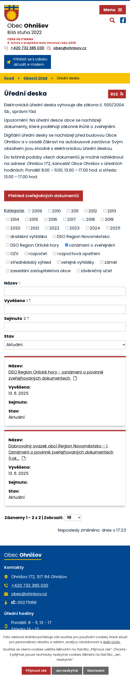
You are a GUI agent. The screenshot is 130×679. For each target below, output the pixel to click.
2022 (54, 228)
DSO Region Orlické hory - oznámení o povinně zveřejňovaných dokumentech (55, 375)
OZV (14, 253)
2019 (109, 219)
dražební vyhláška (28, 236)
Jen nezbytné (67, 670)
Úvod (9, 78)
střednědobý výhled (30, 262)
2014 (14, 219)
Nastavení (95, 670)
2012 (92, 211)
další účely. (112, 642)
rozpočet (38, 253)
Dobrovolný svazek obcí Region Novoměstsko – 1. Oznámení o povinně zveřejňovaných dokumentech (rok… (60, 452)
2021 (34, 228)
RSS (117, 94)
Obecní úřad (35, 78)
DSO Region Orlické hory (34, 245)
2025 (115, 228)
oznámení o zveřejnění (92, 245)
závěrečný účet (96, 271)
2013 (111, 211)
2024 (95, 228)
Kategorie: (14, 210)
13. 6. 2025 (18, 393)
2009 (37, 211)
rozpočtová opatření (78, 253)
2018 (90, 219)
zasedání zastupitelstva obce (40, 271)
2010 (56, 211)
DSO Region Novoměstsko (83, 236)
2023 (74, 228)
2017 (71, 219)
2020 (15, 228)
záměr (110, 262)
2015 (33, 219)
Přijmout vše (36, 670)
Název (11, 283)
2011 (74, 211)
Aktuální (16, 417)
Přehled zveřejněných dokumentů (43, 195)
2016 (52, 219)
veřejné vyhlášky (77, 262)
